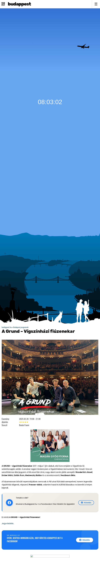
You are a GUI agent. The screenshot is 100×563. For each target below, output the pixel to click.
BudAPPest (19, 4)
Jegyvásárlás (7, 523)
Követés (86, 503)
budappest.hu (7, 327)
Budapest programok (20, 327)
